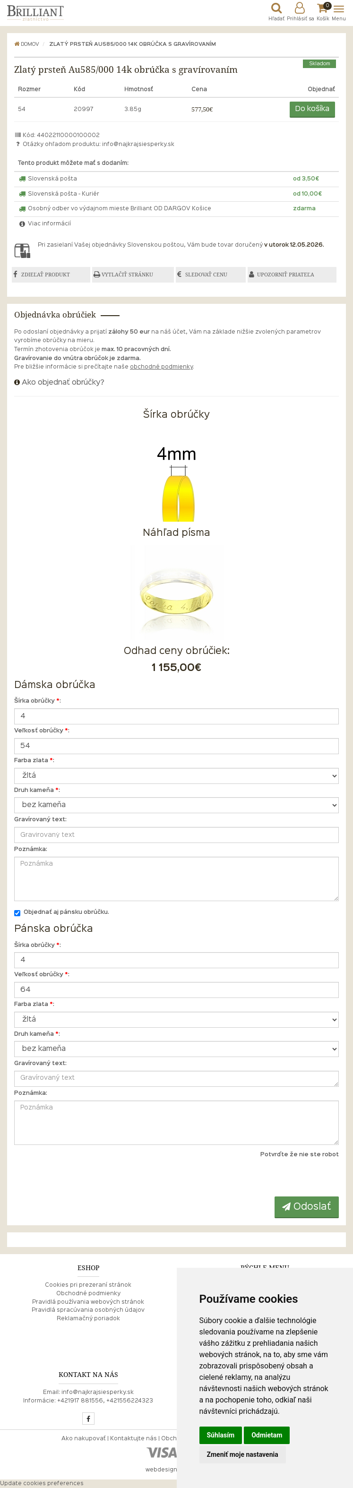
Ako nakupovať (83, 1438)
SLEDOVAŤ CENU (207, 274)
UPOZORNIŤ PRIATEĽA (286, 274)
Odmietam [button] (266, 1435)
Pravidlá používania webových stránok (88, 1302)
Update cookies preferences (42, 1483)
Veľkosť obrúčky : (41, 731)
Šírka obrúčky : (37, 701)
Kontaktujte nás (133, 1438)
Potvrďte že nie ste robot (299, 1155)
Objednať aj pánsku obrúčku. (61, 913)
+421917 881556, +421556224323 (105, 1401)
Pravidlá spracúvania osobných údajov (88, 1310)
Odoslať (306, 1207)
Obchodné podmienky (88, 1293)
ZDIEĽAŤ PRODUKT (45, 274)
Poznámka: (30, 849)
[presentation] (281, 1177)
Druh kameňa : (37, 790)
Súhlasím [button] (221, 1435)
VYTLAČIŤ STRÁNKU (127, 274)
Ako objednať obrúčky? (63, 382)
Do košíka (312, 109)
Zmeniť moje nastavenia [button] (242, 1454)
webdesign (161, 1470)
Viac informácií (44, 224)
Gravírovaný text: (40, 819)
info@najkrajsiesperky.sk (138, 144)
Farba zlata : (34, 760)
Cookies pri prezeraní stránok (88, 1285)
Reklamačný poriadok (88, 1318)
